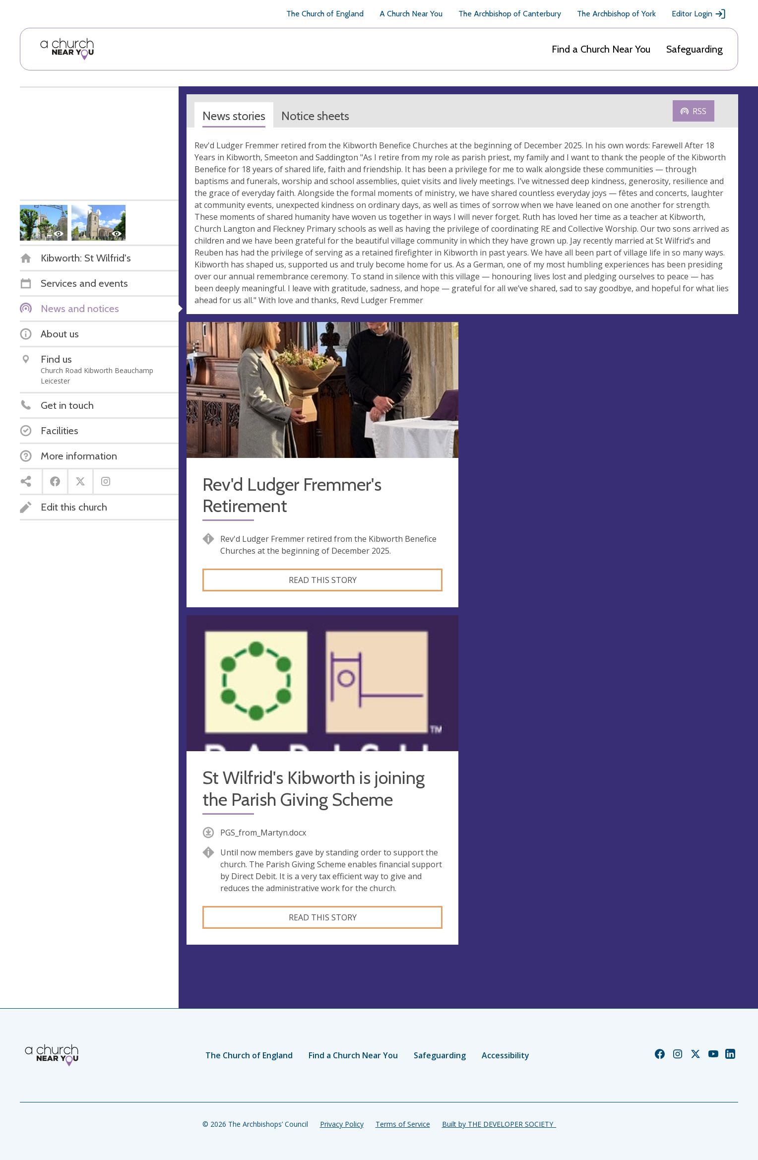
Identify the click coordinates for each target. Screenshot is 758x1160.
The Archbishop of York (616, 13)
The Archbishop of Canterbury (509, 13)
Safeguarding (694, 49)
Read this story (323, 580)
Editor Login (699, 14)
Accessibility (505, 1055)
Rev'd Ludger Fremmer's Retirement (291, 495)
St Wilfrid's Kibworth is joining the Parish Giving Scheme (313, 788)
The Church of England (325, 13)
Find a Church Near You (601, 49)
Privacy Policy (342, 1124)
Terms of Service (403, 1124)
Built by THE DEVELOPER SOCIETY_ (499, 1124)
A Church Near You (410, 13)
